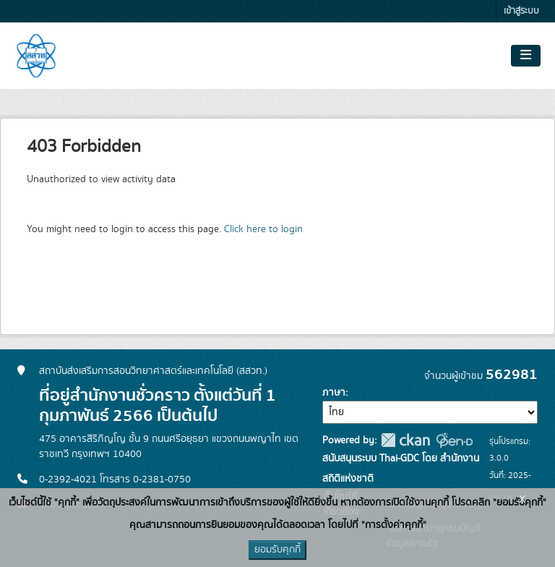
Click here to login (263, 229)
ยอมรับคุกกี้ (277, 549)
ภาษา (333, 392)
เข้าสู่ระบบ (521, 11)
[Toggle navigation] (526, 56)
